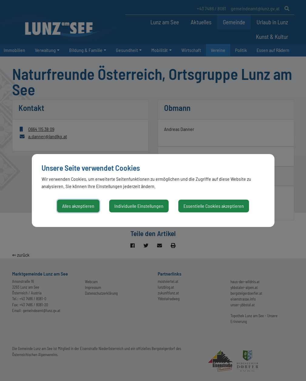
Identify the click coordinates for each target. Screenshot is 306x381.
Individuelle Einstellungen (138, 206)
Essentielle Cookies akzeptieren (213, 206)
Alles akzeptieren (78, 206)
